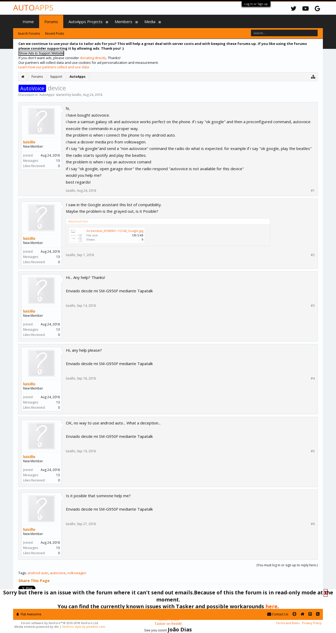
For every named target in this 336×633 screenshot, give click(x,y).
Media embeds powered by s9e (36, 627)
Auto (33, 7)
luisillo (76, 94)
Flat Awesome (29, 614)
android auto (38, 572)
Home (28, 21)
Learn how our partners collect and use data (53, 67)
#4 (313, 378)
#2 (313, 255)
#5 (313, 451)
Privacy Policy (312, 623)
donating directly (93, 57)
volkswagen (76, 572)
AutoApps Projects (86, 21)
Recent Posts (54, 33)
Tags (22, 572)
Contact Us (277, 614)
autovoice (58, 572)
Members (123, 21)
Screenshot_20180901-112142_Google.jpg (114, 231)
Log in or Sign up (256, 4)
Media (149, 21)
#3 (313, 306)
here (271, 606)
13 (58, 160)
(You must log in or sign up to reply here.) (287, 565)
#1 (313, 191)
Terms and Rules (288, 623)
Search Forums (29, 33)
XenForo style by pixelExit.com (83, 627)
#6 (313, 524)
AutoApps (46, 94)
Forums (51, 21)
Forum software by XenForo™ (60, 623)
